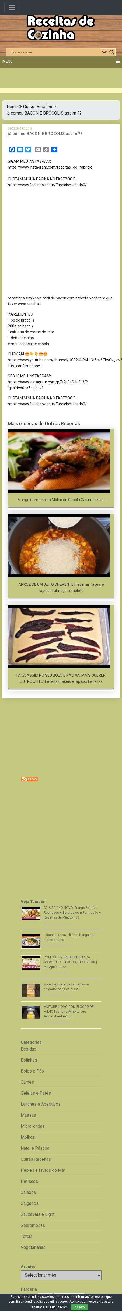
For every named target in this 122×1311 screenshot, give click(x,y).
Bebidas (28, 1049)
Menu (7, 61)
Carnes (27, 1082)
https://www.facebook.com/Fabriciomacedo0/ (47, 185)
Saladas (28, 1192)
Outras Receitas (38, 106)
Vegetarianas (33, 1247)
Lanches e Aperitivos (41, 1104)
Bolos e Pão (32, 1071)
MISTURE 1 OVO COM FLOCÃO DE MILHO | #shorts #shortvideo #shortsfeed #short (69, 1011)
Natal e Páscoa (35, 1148)
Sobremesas (33, 1225)
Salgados (30, 1203)
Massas (28, 1115)
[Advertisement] (51, 242)
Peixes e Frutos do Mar (43, 1170)
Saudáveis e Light (37, 1214)
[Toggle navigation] (11, 7)
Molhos (28, 1137)
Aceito (79, 1307)
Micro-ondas (33, 1126)
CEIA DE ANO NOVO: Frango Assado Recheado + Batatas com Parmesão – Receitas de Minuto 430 (72, 912)
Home (12, 106)
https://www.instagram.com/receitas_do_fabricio (50, 167)
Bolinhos (29, 1060)
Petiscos (29, 1181)
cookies (48, 1297)
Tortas (27, 1236)
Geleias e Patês (36, 1093)
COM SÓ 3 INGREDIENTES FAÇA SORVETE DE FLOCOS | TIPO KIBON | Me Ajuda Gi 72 (70, 962)
